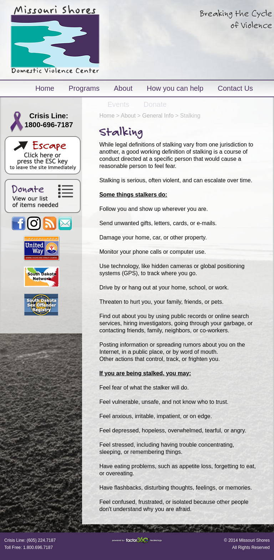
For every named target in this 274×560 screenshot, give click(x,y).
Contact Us (235, 88)
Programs (84, 88)
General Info (158, 116)
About (123, 88)
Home (44, 88)
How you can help (175, 88)
